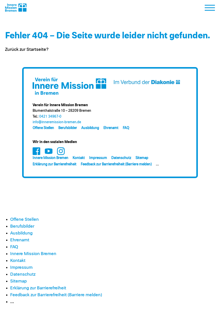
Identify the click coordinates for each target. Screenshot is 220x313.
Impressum (98, 158)
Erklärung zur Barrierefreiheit (54, 164)
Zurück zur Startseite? (27, 49)
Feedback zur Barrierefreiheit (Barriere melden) (116, 164)
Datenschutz (121, 158)
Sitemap (141, 158)
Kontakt (79, 158)
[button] (210, 9)
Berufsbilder (67, 128)
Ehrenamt (110, 128)
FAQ (126, 128)
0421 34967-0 (50, 116)
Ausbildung (90, 128)
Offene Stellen (43, 128)
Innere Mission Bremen (50, 158)
